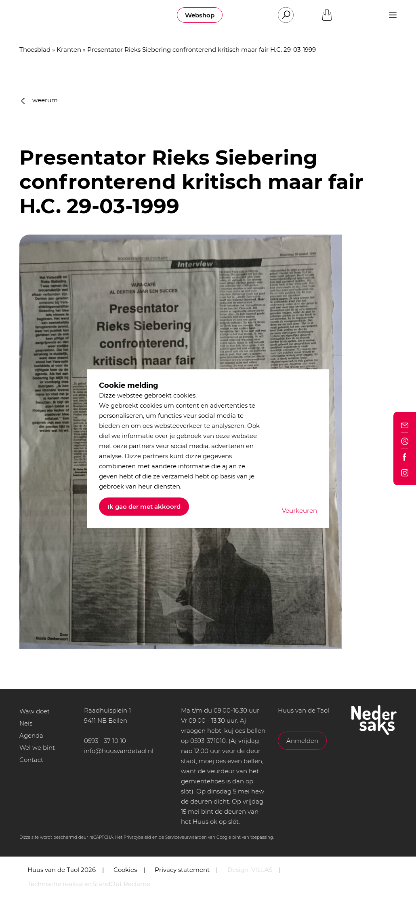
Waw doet (34, 711)
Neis (25, 723)
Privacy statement (182, 870)
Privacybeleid (137, 837)
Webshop (199, 15)
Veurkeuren (299, 510)
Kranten (69, 49)
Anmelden (302, 741)
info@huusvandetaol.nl (118, 751)
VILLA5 (261, 870)
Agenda (31, 735)
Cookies (125, 870)
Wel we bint (37, 747)
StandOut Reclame (121, 884)
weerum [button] (39, 100)
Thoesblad (34, 49)
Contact (31, 760)
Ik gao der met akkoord (144, 506)
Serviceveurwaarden (186, 837)
